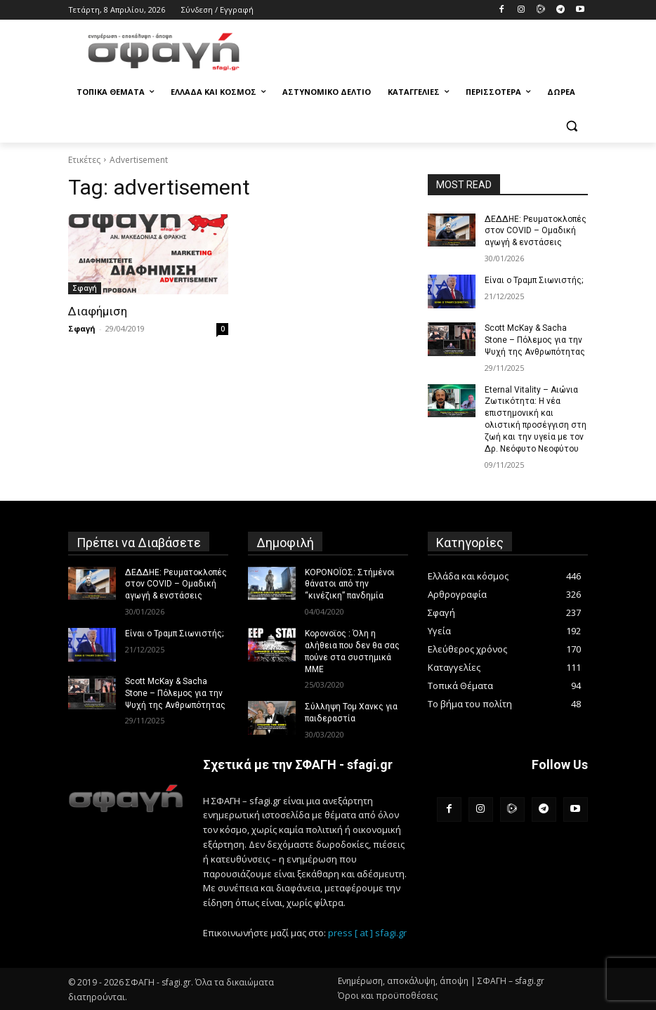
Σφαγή (84, 288)
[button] (571, 126)
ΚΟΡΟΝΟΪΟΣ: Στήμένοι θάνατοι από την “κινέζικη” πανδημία (350, 584)
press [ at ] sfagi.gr (367, 932)
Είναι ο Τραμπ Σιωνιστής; (534, 280)
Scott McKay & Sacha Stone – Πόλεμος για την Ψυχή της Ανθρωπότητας (535, 340)
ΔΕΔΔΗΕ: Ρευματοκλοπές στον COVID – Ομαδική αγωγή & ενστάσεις (534, 231)
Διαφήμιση (97, 311)
